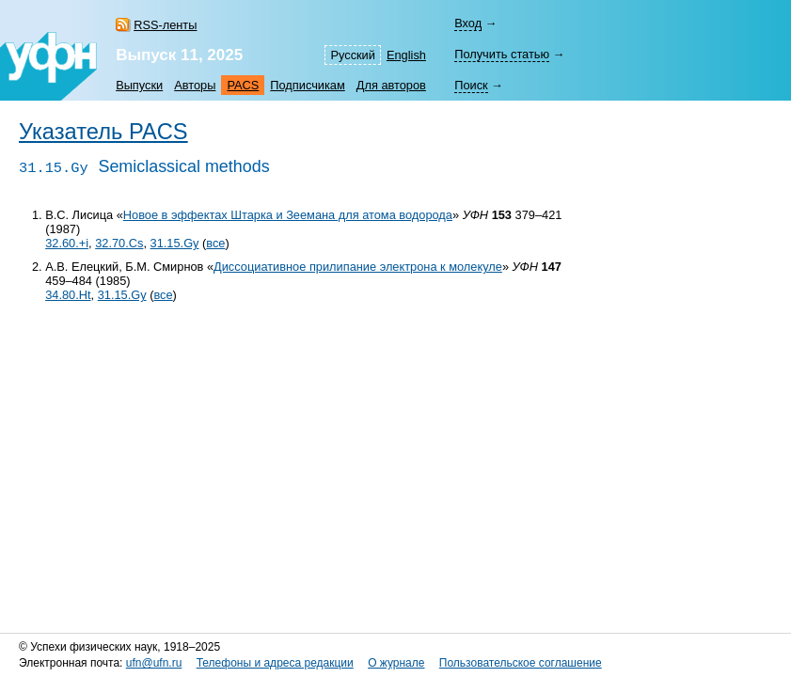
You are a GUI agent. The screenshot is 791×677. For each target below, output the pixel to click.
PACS (243, 85)
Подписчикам (307, 85)
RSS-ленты (165, 25)
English (406, 55)
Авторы (194, 85)
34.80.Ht (67, 295)
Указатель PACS (103, 131)
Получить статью (501, 54)
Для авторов (391, 85)
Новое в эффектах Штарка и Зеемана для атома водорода (287, 215)
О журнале (396, 662)
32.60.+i (66, 243)
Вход (468, 23)
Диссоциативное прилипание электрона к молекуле (358, 267)
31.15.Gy (174, 243)
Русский (352, 55)
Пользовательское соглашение (520, 662)
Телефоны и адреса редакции (275, 662)
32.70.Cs (119, 243)
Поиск (470, 85)
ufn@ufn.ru (154, 662)
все (215, 243)
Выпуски (139, 85)
